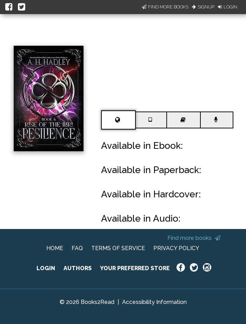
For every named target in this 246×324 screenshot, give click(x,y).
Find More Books (165, 6)
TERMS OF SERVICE (118, 248)
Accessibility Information (154, 302)
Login (227, 6)
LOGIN (45, 268)
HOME (54, 248)
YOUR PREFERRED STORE (135, 268)
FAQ (77, 248)
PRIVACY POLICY (176, 248)
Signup (203, 6)
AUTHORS (78, 268)
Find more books (193, 238)
